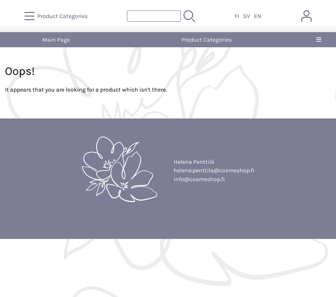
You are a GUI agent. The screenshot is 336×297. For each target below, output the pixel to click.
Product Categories (206, 39)
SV (246, 16)
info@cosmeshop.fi (199, 179)
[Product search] (154, 16)
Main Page (56, 39)
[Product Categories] (57, 16)
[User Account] (306, 16)
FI (237, 16)
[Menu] (318, 39)
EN (257, 16)
